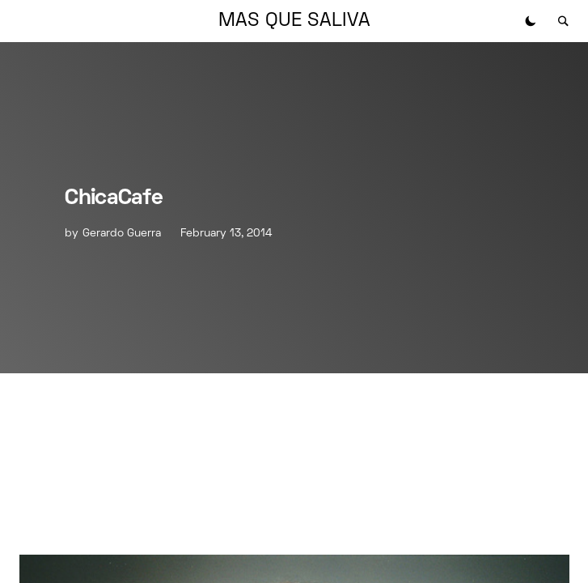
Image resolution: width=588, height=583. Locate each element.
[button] (530, 21)
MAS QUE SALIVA (294, 21)
